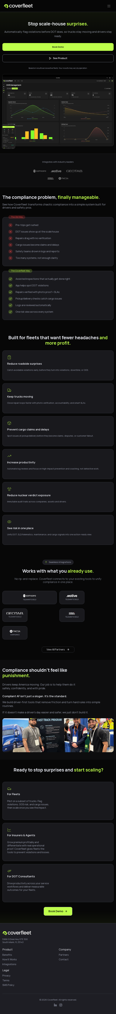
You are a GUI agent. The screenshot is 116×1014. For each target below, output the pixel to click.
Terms (5, 980)
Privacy (6, 975)
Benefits (7, 954)
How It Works (9, 959)
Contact (64, 959)
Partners (64, 954)
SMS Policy (8, 985)
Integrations (9, 964)
